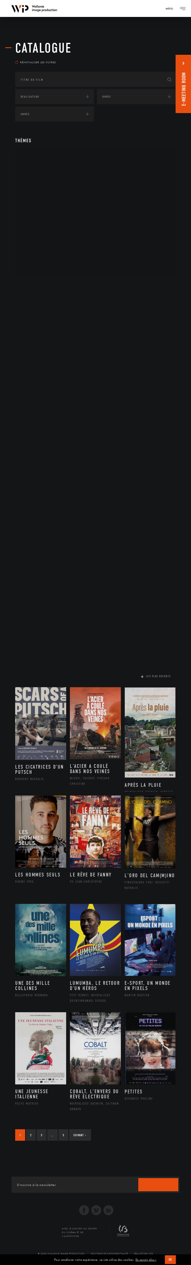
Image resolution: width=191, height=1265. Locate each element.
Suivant (79, 1135)
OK (170, 1260)
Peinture (32, 235)
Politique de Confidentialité (109, 1253)
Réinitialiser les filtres (35, 62)
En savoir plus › (146, 1260)
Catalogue (43, 48)
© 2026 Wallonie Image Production (61, 1253)
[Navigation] (171, 8)
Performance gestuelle (44, 243)
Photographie (36, 251)
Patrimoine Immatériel (44, 227)
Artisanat (33, 180)
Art (22, 157)
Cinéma (31, 196)
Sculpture (33, 259)
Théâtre (31, 267)
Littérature (34, 211)
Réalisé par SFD (143, 1253)
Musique (32, 219)
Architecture (36, 172)
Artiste (31, 188)
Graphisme (34, 203)
